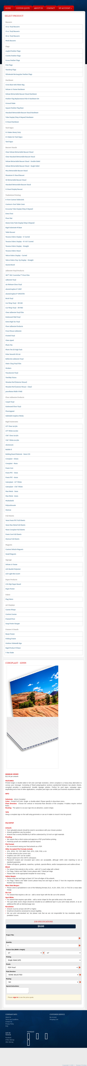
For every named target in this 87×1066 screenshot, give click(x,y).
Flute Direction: (11, 971)
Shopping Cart (54, 1019)
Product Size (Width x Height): (15, 949)
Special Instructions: (12, 986)
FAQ (6, 1026)
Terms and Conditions (11, 1019)
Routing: (9, 979)
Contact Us (8, 1021)
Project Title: (10, 935)
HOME (8, 8)
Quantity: (9, 942)
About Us (38, 8)
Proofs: (8, 964)
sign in (15, 997)
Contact (51, 8)
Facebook (8, 1037)
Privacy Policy (9, 1024)
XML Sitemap (9, 1042)
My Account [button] (65, 8)
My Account (53, 1017)
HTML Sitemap (9, 1040)
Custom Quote (23, 8)
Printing (8, 957)
